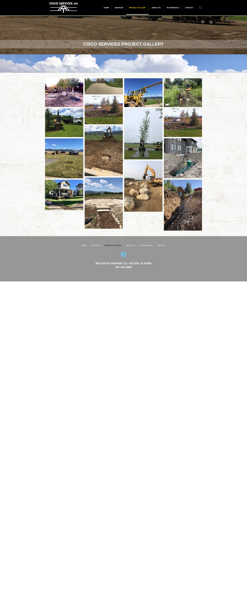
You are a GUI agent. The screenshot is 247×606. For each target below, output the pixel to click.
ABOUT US (156, 8)
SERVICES (119, 8)
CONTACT (189, 8)
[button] (200, 8)
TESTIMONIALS (172, 8)
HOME (106, 8)
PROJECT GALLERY (137, 8)
